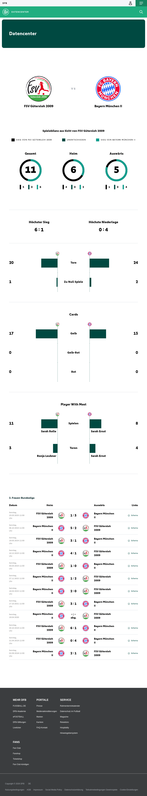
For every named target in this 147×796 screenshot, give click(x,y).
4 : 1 (73, 553)
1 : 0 (73, 566)
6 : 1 (73, 628)
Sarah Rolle (48, 431)
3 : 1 (73, 540)
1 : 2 (73, 578)
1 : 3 (73, 515)
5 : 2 (73, 528)
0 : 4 (73, 640)
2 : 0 (73, 591)
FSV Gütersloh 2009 (44, 515)
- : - (73, 616)
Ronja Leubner (46, 456)
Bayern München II (104, 515)
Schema (133, 515)
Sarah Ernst (98, 431)
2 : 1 (73, 653)
